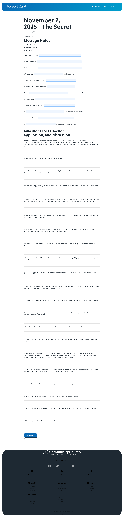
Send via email (29, 439)
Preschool (92, 496)
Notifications (62, 496)
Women (92, 492)
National (32, 499)
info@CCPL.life (32, 478)
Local (32, 497)
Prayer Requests (62, 494)
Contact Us (32, 490)
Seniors (91, 494)
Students (92, 488)
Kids (92, 486)
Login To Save (28, 36)
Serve (62, 490)
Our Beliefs (32, 486)
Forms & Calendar (62, 499)
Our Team (32, 488)
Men (92, 490)
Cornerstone (62, 497)
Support (32, 503)
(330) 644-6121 (62, 478)
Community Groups (62, 488)
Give (62, 492)
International (32, 501)
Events (61, 486)
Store (62, 501)
